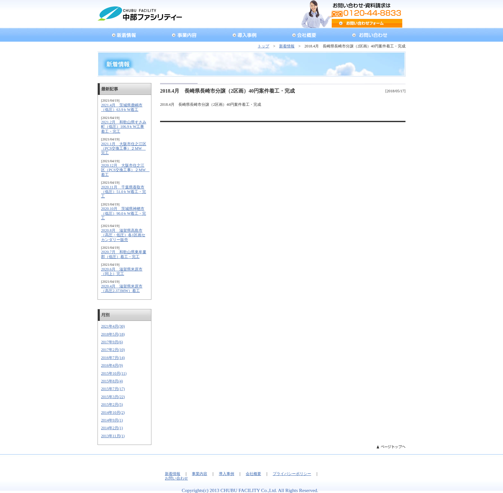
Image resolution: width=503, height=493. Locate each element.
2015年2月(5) (112, 404)
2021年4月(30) (113, 326)
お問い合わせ (176, 478)
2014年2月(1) (112, 428)
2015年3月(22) (113, 397)
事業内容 (199, 474)
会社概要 (253, 474)
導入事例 (226, 474)
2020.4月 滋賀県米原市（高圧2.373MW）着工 (121, 288)
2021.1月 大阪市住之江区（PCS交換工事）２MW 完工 (123, 148)
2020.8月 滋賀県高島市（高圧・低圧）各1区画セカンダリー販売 (123, 235)
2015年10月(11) (114, 373)
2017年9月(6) (112, 342)
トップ (263, 46)
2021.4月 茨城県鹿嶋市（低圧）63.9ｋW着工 (121, 107)
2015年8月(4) (112, 381)
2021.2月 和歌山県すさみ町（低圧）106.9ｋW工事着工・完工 (123, 127)
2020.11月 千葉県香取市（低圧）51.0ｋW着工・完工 (123, 192)
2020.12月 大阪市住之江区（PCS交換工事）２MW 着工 (125, 170)
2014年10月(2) (113, 412)
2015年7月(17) (113, 389)
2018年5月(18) (113, 334)
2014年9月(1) (112, 420)
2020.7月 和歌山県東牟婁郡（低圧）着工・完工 (123, 254)
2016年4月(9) (112, 365)
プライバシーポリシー (292, 474)
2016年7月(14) (113, 357)
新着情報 (286, 46)
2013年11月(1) (113, 436)
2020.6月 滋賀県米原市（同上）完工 (121, 271)
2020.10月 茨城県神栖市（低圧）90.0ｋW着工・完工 (123, 213)
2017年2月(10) (113, 349)
